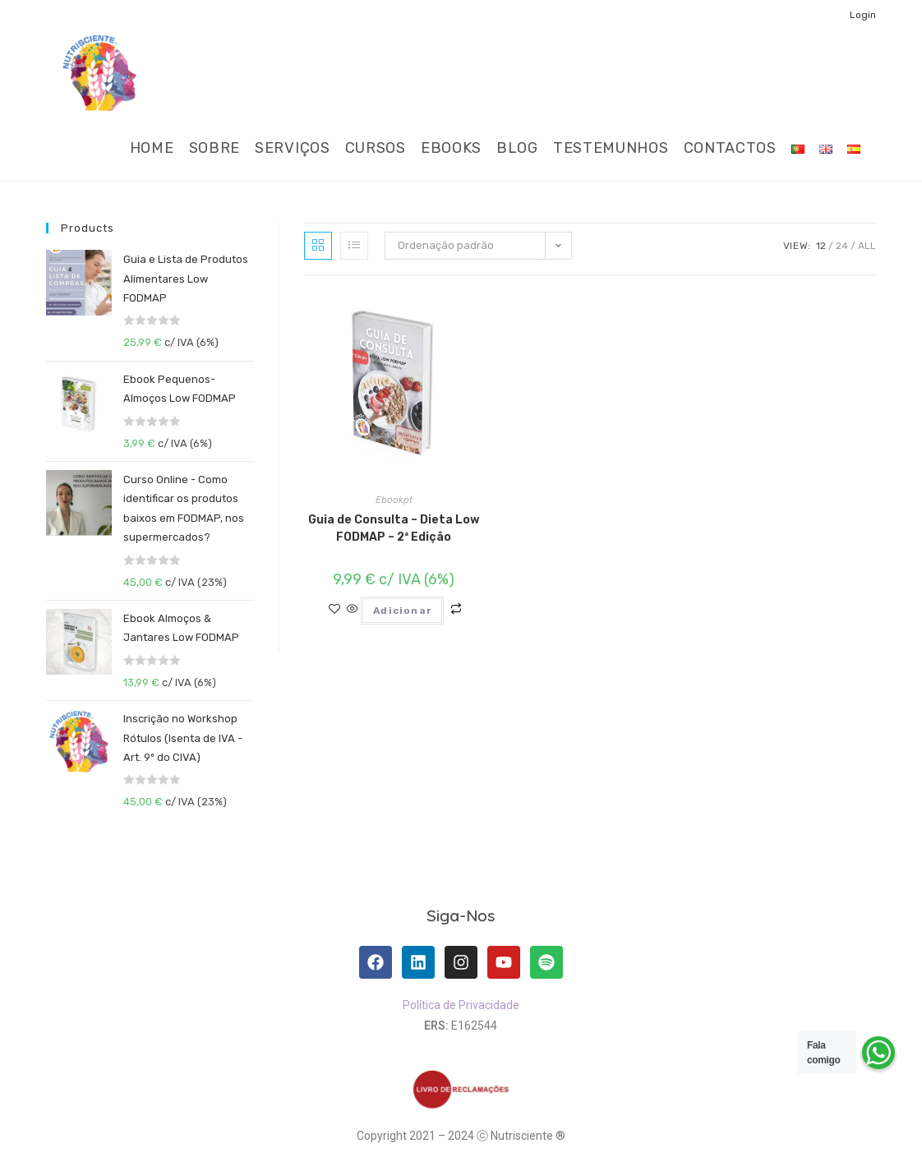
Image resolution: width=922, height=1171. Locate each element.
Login (863, 15)
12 (821, 245)
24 (842, 245)
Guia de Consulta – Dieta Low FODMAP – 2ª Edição (394, 528)
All (867, 245)
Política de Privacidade (461, 1005)
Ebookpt (394, 499)
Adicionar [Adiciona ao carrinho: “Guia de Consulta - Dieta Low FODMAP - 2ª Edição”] (402, 610)
